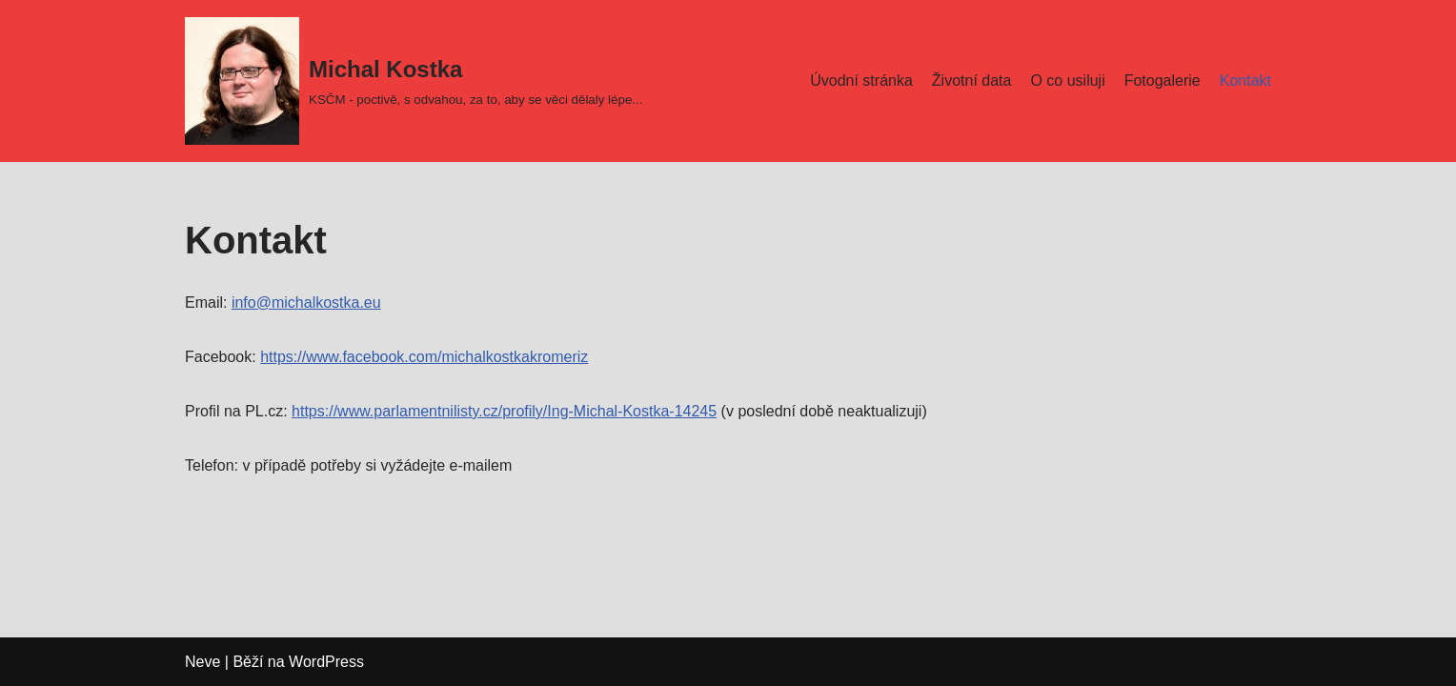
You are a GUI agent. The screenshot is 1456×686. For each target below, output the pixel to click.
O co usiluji (1067, 80)
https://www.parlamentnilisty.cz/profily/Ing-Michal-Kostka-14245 (504, 411)
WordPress (326, 662)
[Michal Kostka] (413, 81)
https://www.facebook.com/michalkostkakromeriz (424, 357)
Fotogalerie (1162, 80)
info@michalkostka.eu (306, 302)
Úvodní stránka (861, 80)
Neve (202, 662)
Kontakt (1245, 80)
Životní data (972, 80)
